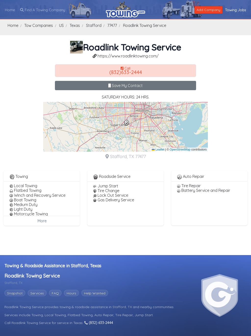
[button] (126, 122)
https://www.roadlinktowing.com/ (126, 56)
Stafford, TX (123, 307)
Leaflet (158, 149)
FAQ (55, 293)
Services (37, 293)
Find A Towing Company (42, 10)
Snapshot (15, 293)
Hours (71, 293)
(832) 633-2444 (98, 323)
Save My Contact (125, 85)
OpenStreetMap (180, 149)
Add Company (208, 10)
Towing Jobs (235, 10)
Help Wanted (94, 293)
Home (10, 10)
